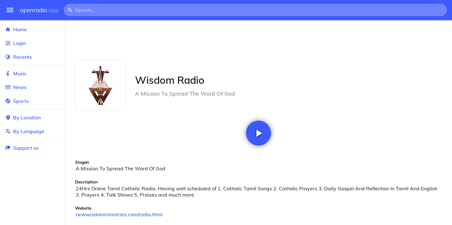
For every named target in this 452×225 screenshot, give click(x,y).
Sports (32, 101)
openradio (39, 10)
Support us (22, 148)
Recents (32, 57)
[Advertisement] (258, 40)
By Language (32, 131)
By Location (32, 117)
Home (32, 29)
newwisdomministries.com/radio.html (119, 214)
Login (32, 43)
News (32, 87)
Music (32, 73)
